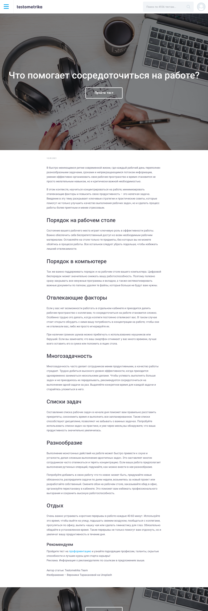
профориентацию (80, 551)
